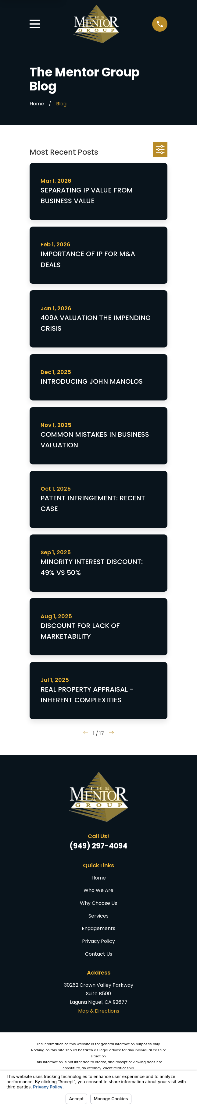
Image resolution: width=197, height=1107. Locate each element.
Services (98, 915)
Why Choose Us (98, 903)
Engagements (98, 928)
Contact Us (98, 953)
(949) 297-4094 (98, 846)
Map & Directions (98, 1010)
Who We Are (98, 890)
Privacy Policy (98, 941)
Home (98, 877)
